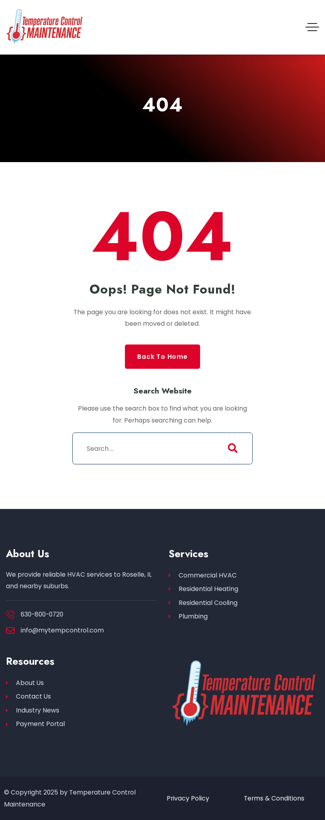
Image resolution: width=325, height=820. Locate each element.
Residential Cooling (203, 603)
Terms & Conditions (274, 798)
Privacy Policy (188, 798)
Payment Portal (35, 724)
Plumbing (188, 616)
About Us (25, 683)
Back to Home (162, 356)
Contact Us (28, 696)
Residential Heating (203, 589)
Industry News (32, 710)
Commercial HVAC (203, 575)
